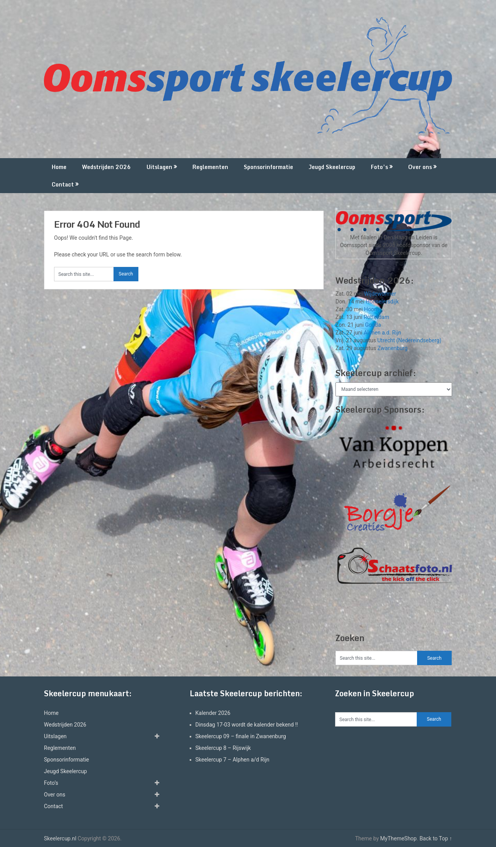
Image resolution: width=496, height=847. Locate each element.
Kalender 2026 (213, 713)
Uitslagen (159, 166)
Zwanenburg (392, 348)
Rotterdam (376, 317)
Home (59, 166)
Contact (63, 184)
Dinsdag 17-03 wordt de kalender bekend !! (247, 725)
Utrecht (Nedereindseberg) (409, 340)
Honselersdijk (382, 301)
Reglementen (210, 166)
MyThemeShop (398, 838)
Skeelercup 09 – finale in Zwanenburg (241, 736)
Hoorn (371, 309)
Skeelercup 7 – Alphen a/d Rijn (233, 759)
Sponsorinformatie (268, 166)
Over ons (420, 166)
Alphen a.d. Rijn (382, 332)
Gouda (373, 325)
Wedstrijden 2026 (106, 166)
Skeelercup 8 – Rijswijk (223, 748)
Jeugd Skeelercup (332, 166)
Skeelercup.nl (60, 838)
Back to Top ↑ (435, 838)
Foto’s (379, 166)
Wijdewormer (380, 294)
